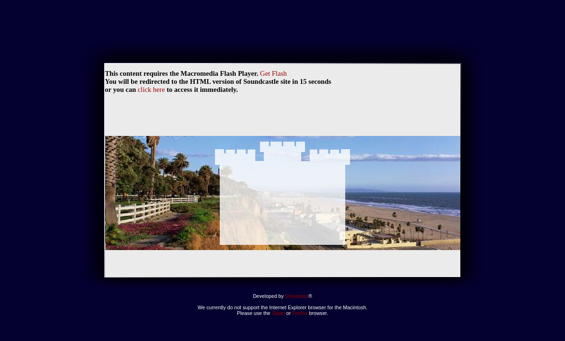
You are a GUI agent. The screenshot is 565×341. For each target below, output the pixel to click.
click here (151, 89)
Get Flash (273, 73)
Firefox (300, 313)
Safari (278, 313)
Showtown (296, 296)
